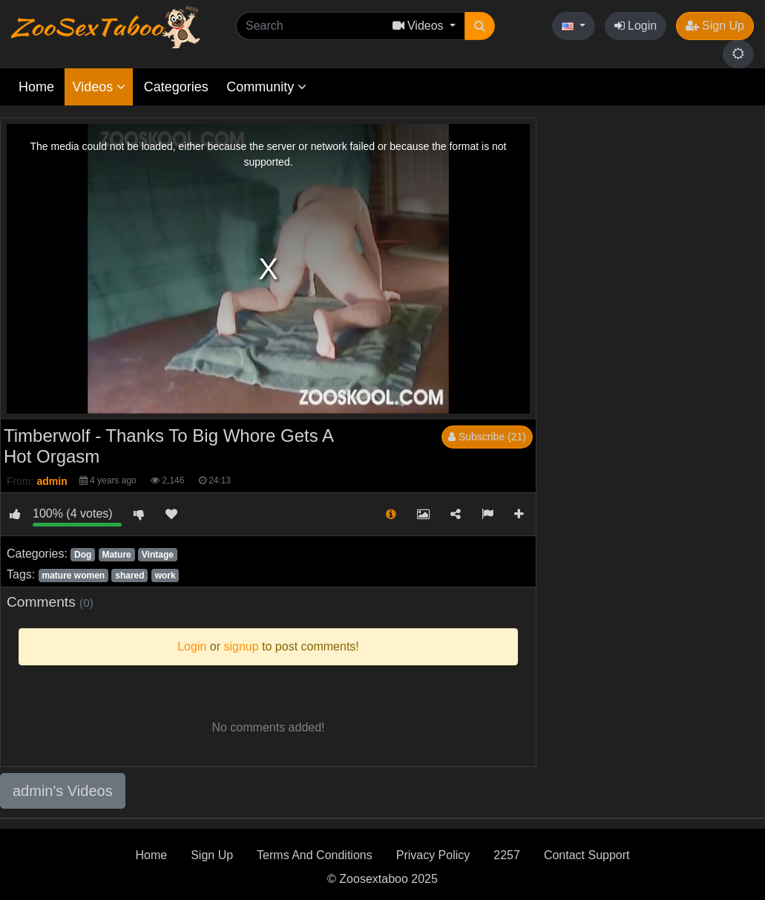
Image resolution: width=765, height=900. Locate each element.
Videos (98, 86)
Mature (116, 555)
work (165, 575)
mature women (73, 575)
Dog (82, 555)
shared (129, 575)
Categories (176, 86)
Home (36, 86)
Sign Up (715, 25)
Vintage (158, 555)
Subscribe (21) (487, 437)
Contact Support (587, 855)
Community (266, 86)
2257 (506, 855)
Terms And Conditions (314, 855)
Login (635, 25)
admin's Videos (63, 791)
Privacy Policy (433, 855)
